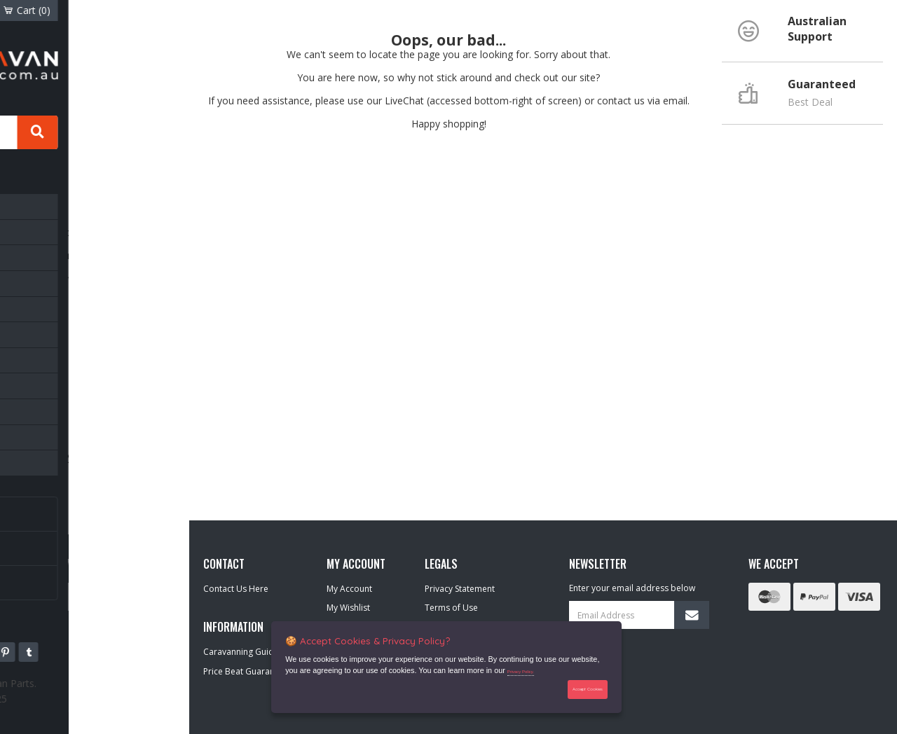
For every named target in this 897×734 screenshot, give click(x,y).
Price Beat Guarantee (245, 671)
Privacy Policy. (528, 668)
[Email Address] (639, 615)
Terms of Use (451, 608)
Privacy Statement (460, 589)
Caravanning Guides (77, 508)
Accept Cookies (580, 688)
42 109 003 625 (108, 693)
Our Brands (61, 577)
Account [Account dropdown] (36, 10)
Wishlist (90, 10)
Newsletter (59, 542)
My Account (349, 589)
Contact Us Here (235, 589)
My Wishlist (348, 608)
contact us (621, 100)
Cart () (148, 10)
